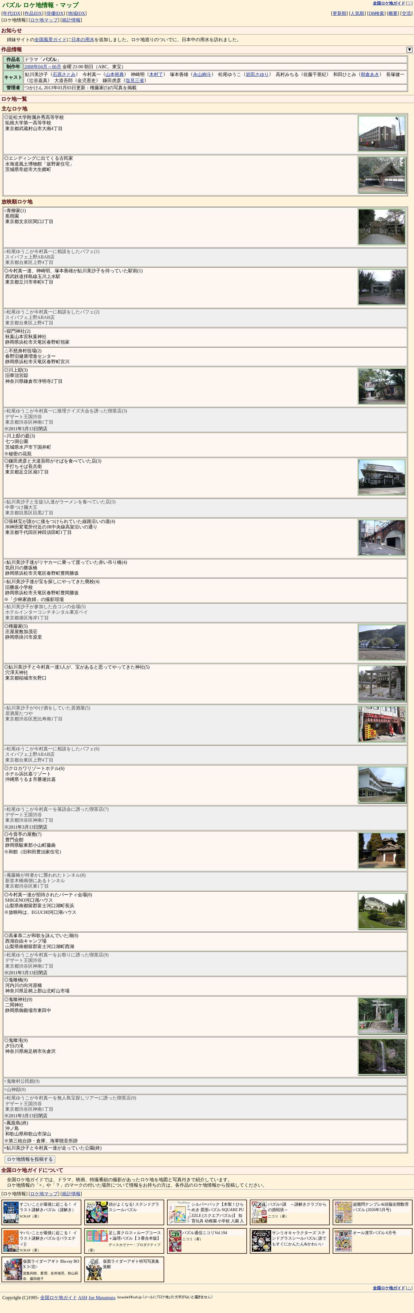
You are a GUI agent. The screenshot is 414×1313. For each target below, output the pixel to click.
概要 (393, 13)
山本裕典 (115, 74)
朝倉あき (370, 74)
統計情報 (71, 20)
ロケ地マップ (44, 20)
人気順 (357, 13)
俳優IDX (55, 13)
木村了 (156, 74)
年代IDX (11, 13)
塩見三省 (135, 80)
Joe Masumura (102, 1297)
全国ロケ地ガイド (58, 1297)
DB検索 (376, 13)
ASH (82, 1297)
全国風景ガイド (50, 39)
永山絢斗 (202, 74)
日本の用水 (82, 39)
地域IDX (76, 13)
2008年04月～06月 (42, 66)
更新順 (339, 13)
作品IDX (33, 13)
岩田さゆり (257, 74)
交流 (406, 13)
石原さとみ (64, 74)
